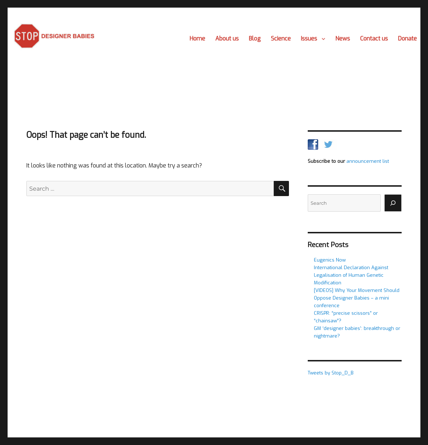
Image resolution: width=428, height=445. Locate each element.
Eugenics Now (330, 260)
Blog (255, 38)
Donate (407, 38)
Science (281, 38)
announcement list (367, 161)
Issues (309, 38)
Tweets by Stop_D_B (331, 373)
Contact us (374, 38)
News (342, 38)
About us (227, 38)
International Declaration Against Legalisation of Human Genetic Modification (351, 275)
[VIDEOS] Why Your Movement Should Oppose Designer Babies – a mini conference (356, 298)
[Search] (393, 203)
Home (197, 38)
